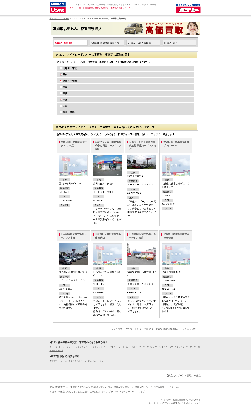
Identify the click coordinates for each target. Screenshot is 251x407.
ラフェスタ (179, 347)
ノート (122, 347)
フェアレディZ (192, 347)
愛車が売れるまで (96, 361)
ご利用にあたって (98, 391)
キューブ (53, 347)
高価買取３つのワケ (58, 361)
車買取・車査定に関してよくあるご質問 (69, 391)
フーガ (146, 347)
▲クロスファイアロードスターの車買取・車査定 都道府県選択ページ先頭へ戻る (153, 329)
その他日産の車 (56, 350)
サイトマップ (138, 391)
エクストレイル (96, 347)
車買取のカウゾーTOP (59, 18)
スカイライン (156, 347)
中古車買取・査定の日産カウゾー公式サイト (181, 400)
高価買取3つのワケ (103, 387)
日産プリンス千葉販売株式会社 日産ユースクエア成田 (108, 145)
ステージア (168, 347)
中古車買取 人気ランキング (79, 387)
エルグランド (81, 347)
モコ (115, 347)
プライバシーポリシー (119, 391)
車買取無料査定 (57, 387)
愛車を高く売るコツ (77, 361)
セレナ (62, 347)
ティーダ (108, 347)
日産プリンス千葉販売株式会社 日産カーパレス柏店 (142, 145)
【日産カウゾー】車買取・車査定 (183, 375)
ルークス (130, 347)
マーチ (138, 347)
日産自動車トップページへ (166, 387)
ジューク (70, 347)
